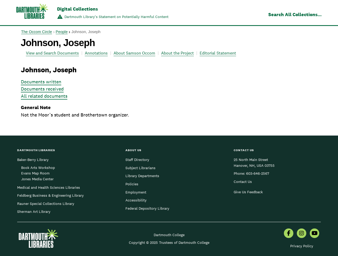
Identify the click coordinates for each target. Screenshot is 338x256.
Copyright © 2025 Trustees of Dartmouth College (169, 242)
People (62, 32)
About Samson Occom (134, 53)
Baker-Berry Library (33, 159)
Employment (135, 192)
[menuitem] (288, 233)
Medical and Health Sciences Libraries (48, 187)
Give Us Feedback (248, 192)
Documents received (42, 89)
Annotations (96, 53)
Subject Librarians (140, 167)
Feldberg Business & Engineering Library (50, 195)
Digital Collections (77, 9)
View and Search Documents (52, 53)
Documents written (41, 82)
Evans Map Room (35, 173)
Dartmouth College (169, 234)
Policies (131, 184)
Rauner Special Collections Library (45, 203)
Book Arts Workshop (38, 167)
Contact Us (243, 181)
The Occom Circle (36, 32)
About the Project (177, 53)
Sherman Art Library (33, 211)
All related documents (44, 96)
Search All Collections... (295, 14)
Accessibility (136, 200)
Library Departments (142, 175)
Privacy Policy (301, 246)
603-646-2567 (257, 173)
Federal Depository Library (147, 208)
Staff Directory (137, 159)
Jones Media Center (37, 179)
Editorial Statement (218, 53)
